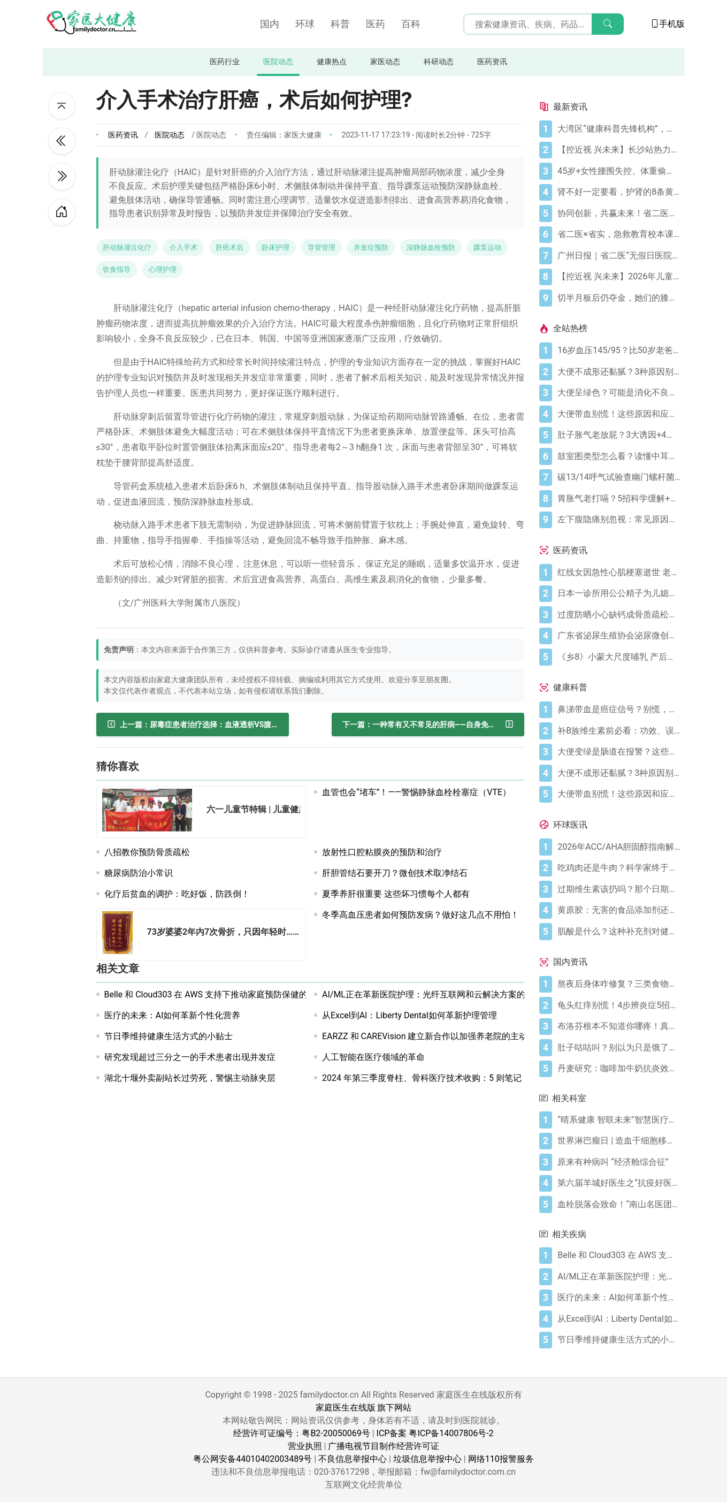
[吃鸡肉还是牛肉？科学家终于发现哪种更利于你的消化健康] (618, 867)
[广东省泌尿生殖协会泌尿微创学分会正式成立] (618, 635)
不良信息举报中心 (352, 1459)
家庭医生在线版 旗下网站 (364, 1407)
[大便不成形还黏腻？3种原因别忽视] (618, 371)
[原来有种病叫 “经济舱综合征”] (618, 1162)
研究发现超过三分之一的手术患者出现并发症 (190, 1057)
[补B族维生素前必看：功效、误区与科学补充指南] (618, 731)
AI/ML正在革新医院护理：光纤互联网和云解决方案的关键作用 (441, 994)
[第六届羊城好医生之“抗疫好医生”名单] (618, 1183)
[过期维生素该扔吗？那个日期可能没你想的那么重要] (618, 889)
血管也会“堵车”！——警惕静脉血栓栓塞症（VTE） (416, 792)
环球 (305, 23)
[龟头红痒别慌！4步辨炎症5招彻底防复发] (618, 1005)
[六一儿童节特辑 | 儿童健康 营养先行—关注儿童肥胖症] (150, 812)
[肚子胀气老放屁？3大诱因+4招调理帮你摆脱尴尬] (618, 435)
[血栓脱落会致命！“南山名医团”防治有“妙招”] (618, 1204)
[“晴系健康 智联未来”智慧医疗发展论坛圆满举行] (618, 1120)
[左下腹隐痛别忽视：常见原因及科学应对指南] (618, 519)
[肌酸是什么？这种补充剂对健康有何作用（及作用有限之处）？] (618, 931)
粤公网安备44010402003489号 (252, 1459)
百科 (410, 23)
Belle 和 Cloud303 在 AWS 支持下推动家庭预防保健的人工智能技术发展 (240, 994)
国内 (269, 23)
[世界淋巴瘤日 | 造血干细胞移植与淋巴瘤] (618, 1140)
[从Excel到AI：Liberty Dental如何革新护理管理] (618, 1319)
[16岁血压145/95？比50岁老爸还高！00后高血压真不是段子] (618, 350)
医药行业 (225, 61)
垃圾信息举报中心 (427, 1459)
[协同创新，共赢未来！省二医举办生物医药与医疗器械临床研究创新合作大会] (618, 213)
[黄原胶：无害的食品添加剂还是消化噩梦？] (618, 910)
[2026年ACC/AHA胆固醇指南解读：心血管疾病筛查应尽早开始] (618, 847)
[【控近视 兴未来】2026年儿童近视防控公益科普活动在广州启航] (618, 276)
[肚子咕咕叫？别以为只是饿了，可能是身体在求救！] (618, 1047)
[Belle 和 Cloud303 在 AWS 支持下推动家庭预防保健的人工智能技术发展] (618, 1255)
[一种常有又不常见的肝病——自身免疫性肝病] (428, 724)
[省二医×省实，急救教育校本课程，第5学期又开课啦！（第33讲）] (618, 234)
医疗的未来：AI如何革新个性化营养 (172, 1015)
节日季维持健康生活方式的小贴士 (168, 1036)
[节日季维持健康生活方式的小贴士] (618, 1339)
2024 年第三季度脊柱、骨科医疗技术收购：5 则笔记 (422, 1078)
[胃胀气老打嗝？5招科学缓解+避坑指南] (618, 498)
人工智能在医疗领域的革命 (373, 1057)
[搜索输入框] (543, 24)
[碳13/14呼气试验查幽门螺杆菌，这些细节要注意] (618, 477)
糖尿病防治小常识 (138, 873)
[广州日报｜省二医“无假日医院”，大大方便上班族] (618, 255)
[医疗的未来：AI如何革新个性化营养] (618, 1297)
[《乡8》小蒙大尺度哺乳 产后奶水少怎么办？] (618, 657)
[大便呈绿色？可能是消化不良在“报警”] (618, 392)
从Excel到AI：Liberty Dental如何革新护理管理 (409, 1015)
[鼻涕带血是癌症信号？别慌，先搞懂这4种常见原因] (618, 709)
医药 (375, 23)
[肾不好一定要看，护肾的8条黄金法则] (618, 192)
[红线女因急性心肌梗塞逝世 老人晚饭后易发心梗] (618, 572)
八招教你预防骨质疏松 (147, 852)
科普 (340, 23)
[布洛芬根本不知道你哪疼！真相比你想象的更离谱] (618, 1026)
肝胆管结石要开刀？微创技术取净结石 (395, 873)
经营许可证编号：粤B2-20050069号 (301, 1433)
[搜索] (608, 24)
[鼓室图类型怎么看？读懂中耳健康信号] (618, 456)
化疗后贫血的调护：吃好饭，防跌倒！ (177, 894)
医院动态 (278, 61)
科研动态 (439, 61)
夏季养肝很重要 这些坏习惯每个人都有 (396, 894)
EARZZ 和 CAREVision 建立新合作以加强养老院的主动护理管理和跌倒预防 (463, 1036)
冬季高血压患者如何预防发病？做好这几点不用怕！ (420, 915)
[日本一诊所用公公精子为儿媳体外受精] (618, 593)
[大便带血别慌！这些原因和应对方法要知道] (618, 414)
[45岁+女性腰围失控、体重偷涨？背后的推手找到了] (618, 171)
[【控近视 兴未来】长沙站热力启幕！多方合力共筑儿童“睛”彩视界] (618, 149)
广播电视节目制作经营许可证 (383, 1446)
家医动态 (385, 61)
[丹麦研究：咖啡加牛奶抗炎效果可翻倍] (618, 1068)
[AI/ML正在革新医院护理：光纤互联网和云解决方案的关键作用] (618, 1276)
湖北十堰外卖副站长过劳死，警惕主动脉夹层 (190, 1078)
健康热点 (332, 61)
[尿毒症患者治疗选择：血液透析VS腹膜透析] (192, 724)
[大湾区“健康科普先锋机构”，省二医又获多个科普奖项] (618, 129)
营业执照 (305, 1446)
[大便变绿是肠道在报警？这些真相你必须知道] (618, 751)
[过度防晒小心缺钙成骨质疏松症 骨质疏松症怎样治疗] (618, 614)
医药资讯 (492, 61)
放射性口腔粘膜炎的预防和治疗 (382, 852)
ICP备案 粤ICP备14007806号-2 (435, 1433)
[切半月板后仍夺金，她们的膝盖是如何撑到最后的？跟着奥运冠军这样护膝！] (618, 298)
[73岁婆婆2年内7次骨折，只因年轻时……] (120, 934)
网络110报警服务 (501, 1459)
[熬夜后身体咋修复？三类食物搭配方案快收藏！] (618, 984)
